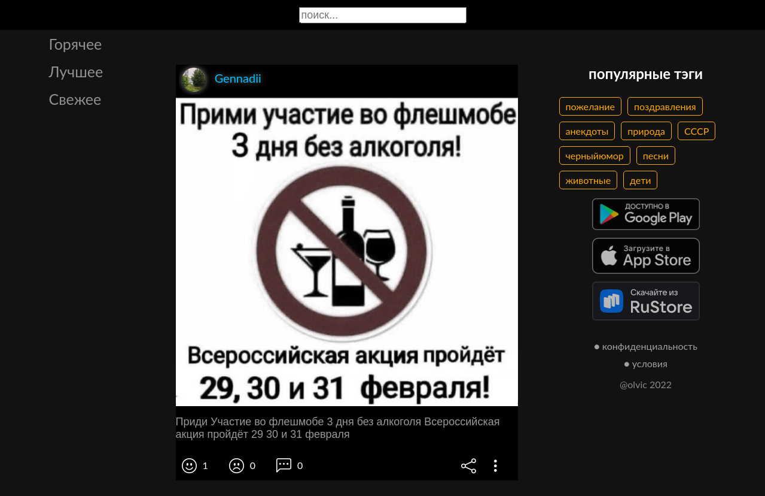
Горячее (75, 44)
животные (588, 180)
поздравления (665, 106)
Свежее (75, 99)
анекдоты (587, 131)
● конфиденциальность (645, 346)
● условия (646, 363)
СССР (696, 131)
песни (656, 155)
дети (640, 180)
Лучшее (76, 71)
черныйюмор (595, 155)
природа (646, 131)
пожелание (590, 106)
